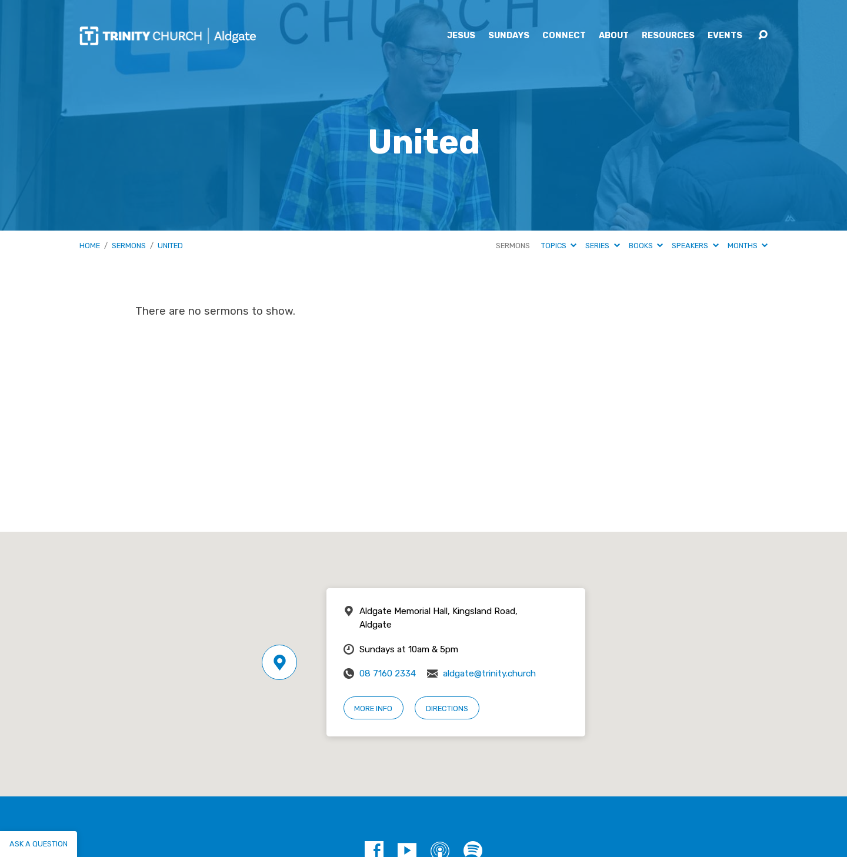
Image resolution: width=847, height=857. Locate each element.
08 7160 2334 (387, 673)
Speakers (695, 245)
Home (89, 245)
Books (646, 245)
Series (602, 245)
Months (748, 245)
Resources (668, 36)
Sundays (508, 36)
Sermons (129, 245)
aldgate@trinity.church (489, 673)
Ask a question (38, 843)
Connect (564, 36)
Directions (447, 708)
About (614, 36)
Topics (558, 245)
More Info (373, 708)
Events (725, 36)
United (170, 245)
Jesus (461, 36)
